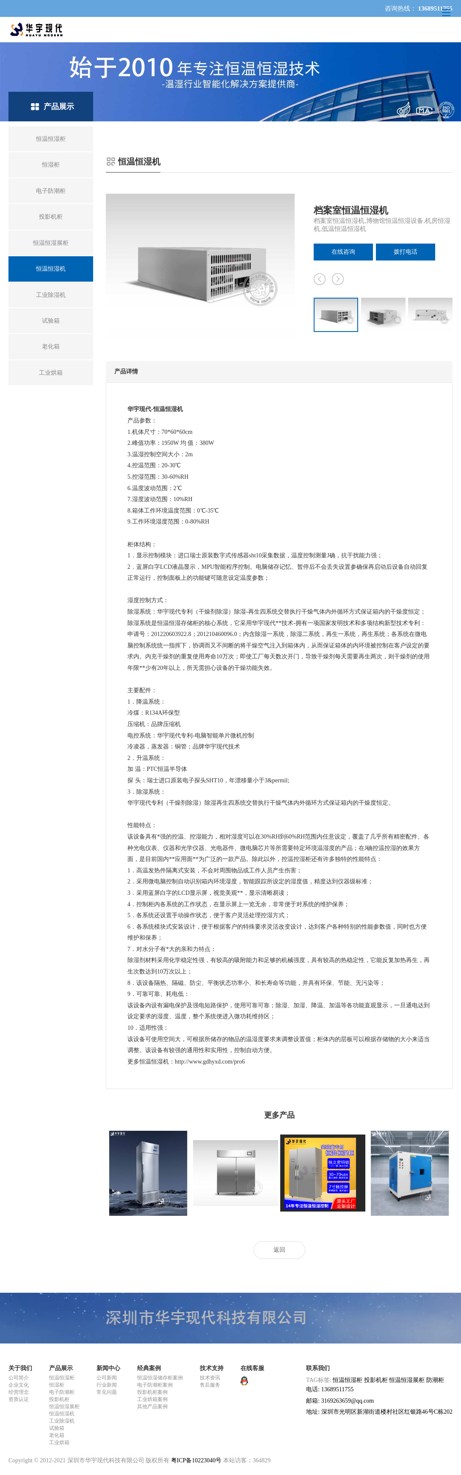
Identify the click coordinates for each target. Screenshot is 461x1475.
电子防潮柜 (62, 1392)
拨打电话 (405, 252)
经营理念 (18, 1392)
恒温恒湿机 (62, 1414)
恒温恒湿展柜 (64, 1406)
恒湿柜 (56, 1385)
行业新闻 (107, 1385)
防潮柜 (435, 1380)
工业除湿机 (62, 1421)
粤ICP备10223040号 (196, 1460)
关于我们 (20, 1368)
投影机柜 (59, 1399)
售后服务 (210, 1385)
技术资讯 (210, 1378)
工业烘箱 (59, 1442)
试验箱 (56, 1428)
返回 (279, 1250)
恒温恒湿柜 (62, 1378)
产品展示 (61, 1368)
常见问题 (107, 1392)
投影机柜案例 (152, 1392)
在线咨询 (343, 252)
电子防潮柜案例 (155, 1385)
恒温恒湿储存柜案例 (160, 1378)
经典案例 (149, 1368)
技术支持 (212, 1368)
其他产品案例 (152, 1406)
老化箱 (56, 1435)
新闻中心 (108, 1368)
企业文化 (18, 1385)
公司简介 (18, 1378)
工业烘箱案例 (152, 1399)
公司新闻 (107, 1378)
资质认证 (18, 1399)
